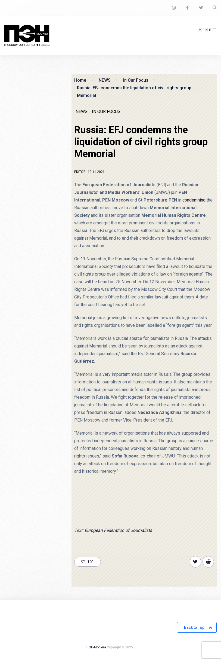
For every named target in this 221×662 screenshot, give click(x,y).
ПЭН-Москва (96, 647)
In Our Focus (106, 111)
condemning (194, 200)
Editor (80, 172)
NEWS (82, 111)
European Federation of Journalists (118, 530)
